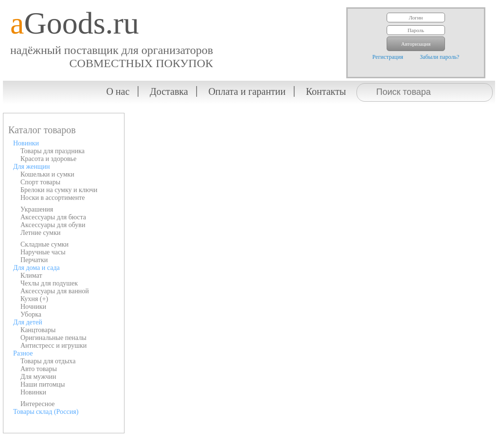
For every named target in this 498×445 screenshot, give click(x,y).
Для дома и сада (36, 267)
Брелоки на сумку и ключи (58, 190)
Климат (31, 275)
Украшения (36, 209)
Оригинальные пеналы (53, 337)
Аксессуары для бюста (53, 217)
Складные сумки (44, 244)
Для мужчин (38, 376)
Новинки (26, 143)
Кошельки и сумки (47, 174)
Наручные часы (43, 252)
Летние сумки (40, 232)
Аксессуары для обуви (52, 225)
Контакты (326, 91)
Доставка (169, 91)
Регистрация (388, 56)
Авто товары (38, 369)
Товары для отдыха (47, 361)
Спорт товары (40, 182)
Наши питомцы (42, 384)
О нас (117, 91)
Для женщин (31, 166)
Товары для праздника (52, 151)
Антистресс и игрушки (53, 345)
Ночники (33, 306)
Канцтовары (37, 330)
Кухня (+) (34, 299)
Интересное (37, 404)
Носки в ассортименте (52, 197)
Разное (23, 353)
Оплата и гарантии (246, 91)
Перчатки (34, 260)
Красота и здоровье (48, 158)
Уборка (30, 314)
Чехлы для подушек (49, 283)
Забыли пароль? (439, 56)
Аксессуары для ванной (54, 291)
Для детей (27, 322)
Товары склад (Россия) (45, 411)
